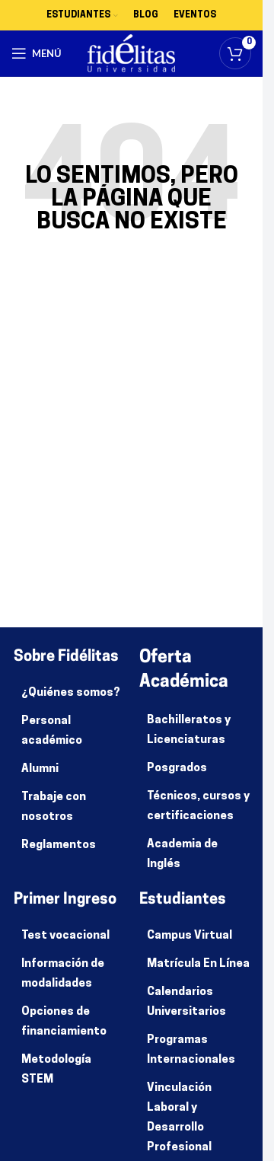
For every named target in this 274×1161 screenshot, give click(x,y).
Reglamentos (58, 845)
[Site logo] (131, 53)
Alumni (40, 769)
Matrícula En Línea (198, 964)
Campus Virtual (189, 936)
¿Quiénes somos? (70, 693)
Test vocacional (65, 936)
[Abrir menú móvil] (36, 53)
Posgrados (177, 768)
